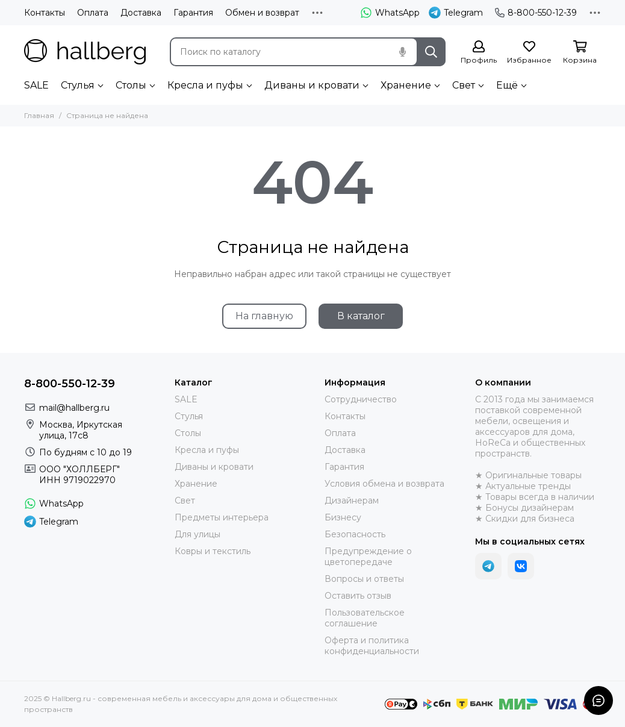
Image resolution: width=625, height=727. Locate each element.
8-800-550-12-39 (536, 12)
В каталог (361, 316)
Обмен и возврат (262, 12)
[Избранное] (529, 52)
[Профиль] (479, 52)
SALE (36, 85)
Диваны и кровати (311, 85)
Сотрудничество (361, 399)
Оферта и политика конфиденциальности (372, 646)
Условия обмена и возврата (384, 483)
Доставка (140, 12)
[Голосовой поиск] (402, 51)
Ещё (507, 85)
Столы (131, 85)
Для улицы (197, 534)
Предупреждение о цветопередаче (368, 556)
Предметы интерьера (222, 517)
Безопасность (355, 534)
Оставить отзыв (358, 595)
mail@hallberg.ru (74, 407)
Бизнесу (343, 517)
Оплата (92, 12)
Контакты (44, 12)
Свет (463, 85)
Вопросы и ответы (364, 578)
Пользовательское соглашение (365, 618)
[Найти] (431, 51)
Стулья (78, 85)
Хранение (406, 85)
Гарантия (193, 12)
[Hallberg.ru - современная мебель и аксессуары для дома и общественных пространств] (85, 51)
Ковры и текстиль (212, 551)
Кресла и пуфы (205, 85)
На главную (264, 316)
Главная (39, 115)
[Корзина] (580, 52)
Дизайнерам (352, 500)
